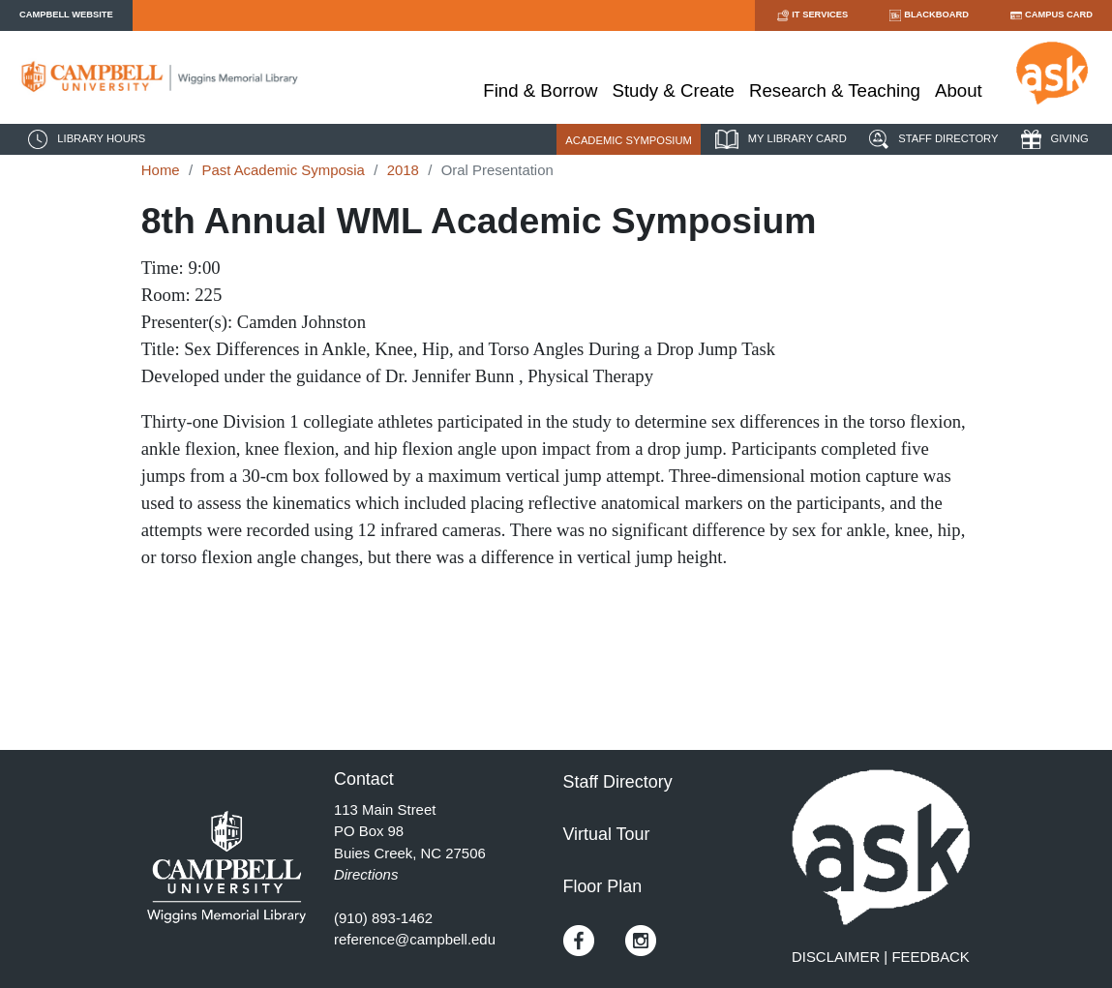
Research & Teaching (834, 90)
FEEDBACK (930, 956)
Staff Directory (618, 782)
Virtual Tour (606, 834)
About (958, 90)
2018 (403, 170)
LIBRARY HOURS (84, 139)
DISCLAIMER (836, 956)
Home (160, 170)
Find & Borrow (540, 90)
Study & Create (673, 90)
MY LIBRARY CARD (778, 139)
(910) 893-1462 (383, 918)
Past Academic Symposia (282, 170)
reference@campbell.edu (415, 939)
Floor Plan (603, 886)
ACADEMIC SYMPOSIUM (628, 140)
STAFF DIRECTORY (931, 139)
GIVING (1052, 139)
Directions (366, 874)
